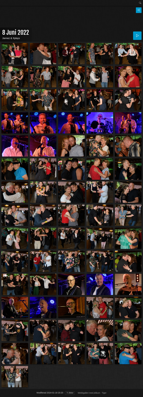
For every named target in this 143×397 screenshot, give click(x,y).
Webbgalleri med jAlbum (89, 393)
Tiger (104, 393)
